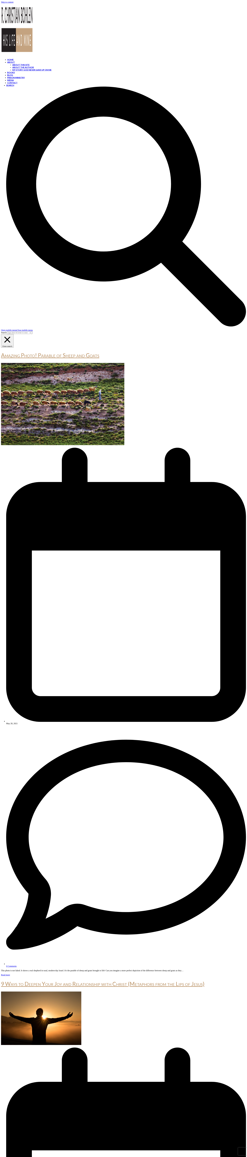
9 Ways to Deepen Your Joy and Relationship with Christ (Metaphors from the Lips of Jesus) (102, 984)
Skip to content (7, 2)
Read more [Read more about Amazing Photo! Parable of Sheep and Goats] (5, 975)
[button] (17, 330)
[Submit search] (31, 332)
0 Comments (11, 966)
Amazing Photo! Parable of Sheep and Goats (50, 355)
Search (4, 332)
